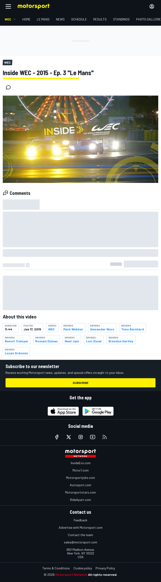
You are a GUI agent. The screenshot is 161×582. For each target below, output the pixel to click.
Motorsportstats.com (80, 492)
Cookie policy (82, 568)
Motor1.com (81, 470)
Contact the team (80, 535)
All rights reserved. (102, 574)
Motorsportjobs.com (80, 478)
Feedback (80, 520)
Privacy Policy (105, 568)
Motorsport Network (71, 574)
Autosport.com (80, 485)
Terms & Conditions (56, 568)
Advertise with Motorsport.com (80, 527)
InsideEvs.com (81, 463)
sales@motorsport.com (80, 542)
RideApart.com (80, 500)
